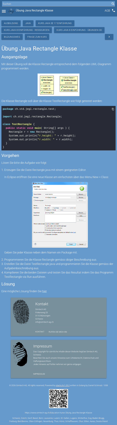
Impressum (39, 374)
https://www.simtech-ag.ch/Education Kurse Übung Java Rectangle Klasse (58, 413)
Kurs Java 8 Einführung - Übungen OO (79, 30)
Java (28, 23)
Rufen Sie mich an (58, 332)
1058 (105, 385)
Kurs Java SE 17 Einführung (55, 23)
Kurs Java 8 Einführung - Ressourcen (26, 30)
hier (44, 291)
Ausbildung (11, 23)
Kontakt (39, 332)
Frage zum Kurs (37, 37)
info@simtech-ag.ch (44, 322)
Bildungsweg (12, 37)
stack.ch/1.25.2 (63, 385)
